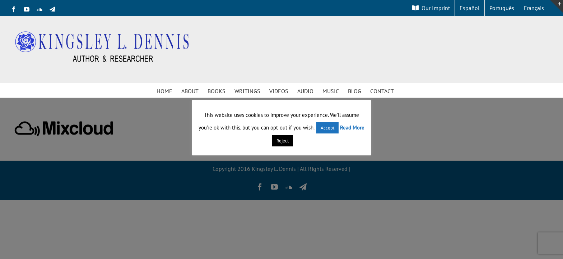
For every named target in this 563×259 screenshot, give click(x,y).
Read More (352, 127)
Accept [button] (327, 128)
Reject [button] (282, 141)
